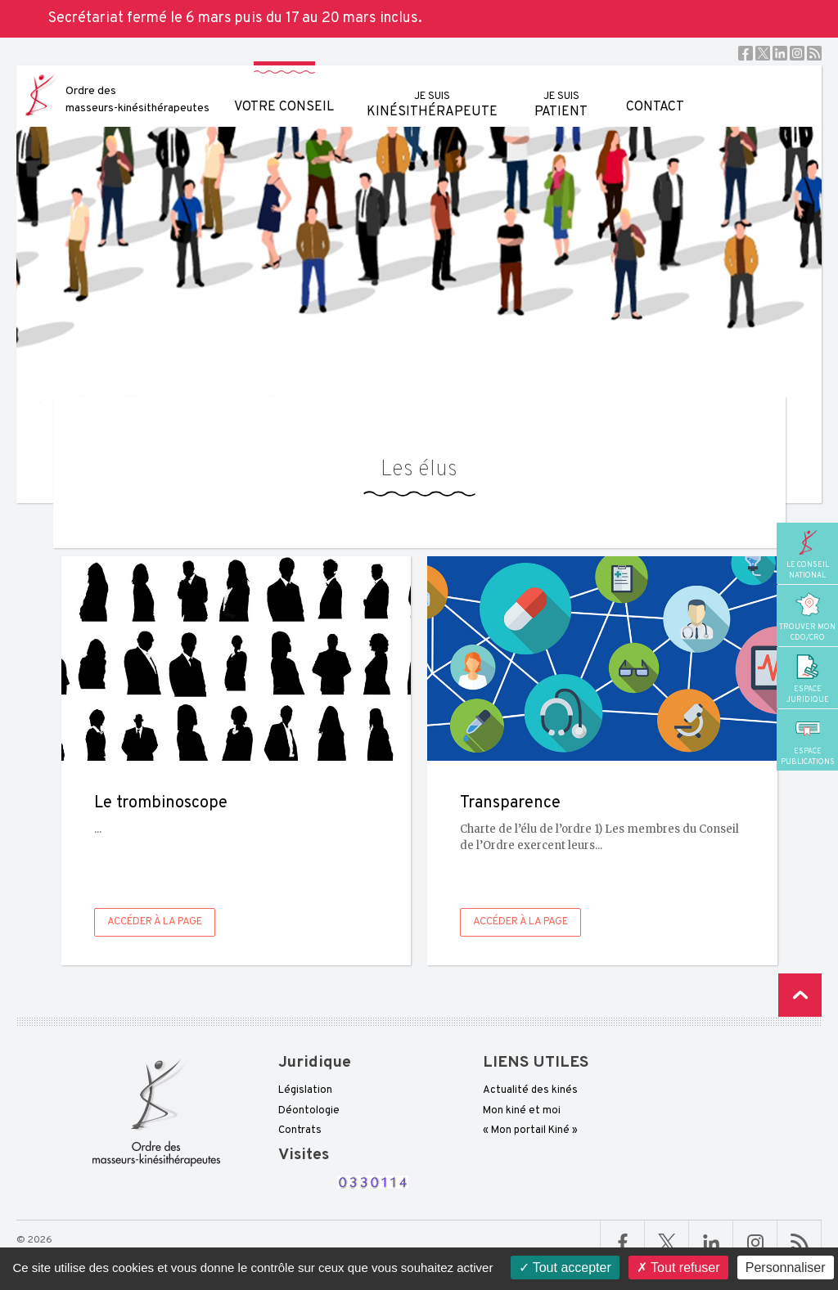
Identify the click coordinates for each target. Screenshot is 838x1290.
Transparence (510, 803)
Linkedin (780, 53)
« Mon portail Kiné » (530, 1130)
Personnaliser (786, 1267)
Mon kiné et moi (522, 1110)
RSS (814, 53)
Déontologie (309, 1110)
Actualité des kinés (530, 1090)
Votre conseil (284, 90)
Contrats (300, 1130)
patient (561, 92)
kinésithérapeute (432, 92)
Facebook (745, 53)
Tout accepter (565, 1267)
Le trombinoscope (161, 803)
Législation (305, 1090)
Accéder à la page (154, 921)
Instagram (797, 53)
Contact (655, 90)
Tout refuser (678, 1267)
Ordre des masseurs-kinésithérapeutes (137, 99)
